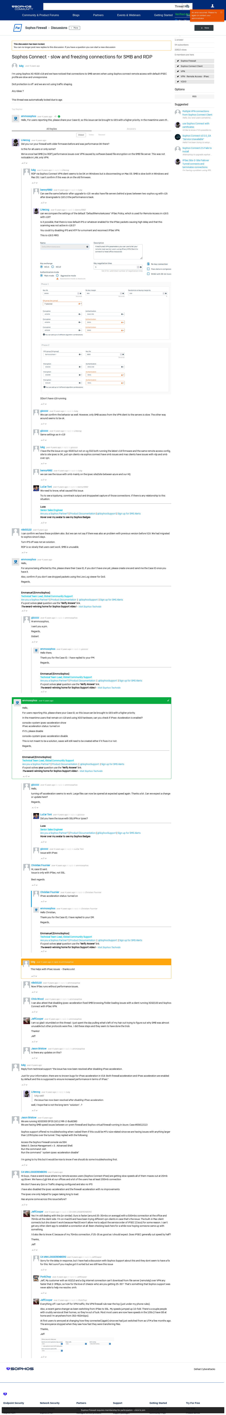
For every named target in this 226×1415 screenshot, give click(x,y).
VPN (183, 71)
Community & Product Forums (40, 15)
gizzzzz (44, 410)
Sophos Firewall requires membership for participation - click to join (113, 1410)
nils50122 (26, 529)
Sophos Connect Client (192, 66)
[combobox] (112, 6)
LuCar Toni (46, 486)
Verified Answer (185, 14)
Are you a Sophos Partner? (54, 513)
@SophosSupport (106, 513)
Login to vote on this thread (179, 19)
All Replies (51, 128)
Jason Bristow (39, 1048)
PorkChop (45, 1276)
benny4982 (46, 189)
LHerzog (26, 140)
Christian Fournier (41, 865)
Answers (131, 128)
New (206, 28)
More (76, 28)
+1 (168, 700)
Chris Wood (37, 998)
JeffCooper (37, 1018)
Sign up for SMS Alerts (129, 513)
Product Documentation (83, 513)
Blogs (76, 15)
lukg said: (39, 1095)
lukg (21, 66)
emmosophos (29, 116)
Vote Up (22, 163)
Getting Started (163, 15)
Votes (91, 134)
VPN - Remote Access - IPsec (195, 76)
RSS (194, 96)
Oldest (81, 135)
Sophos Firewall (188, 61)
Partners (98, 15)
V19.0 (183, 81)
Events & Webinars (128, 15)
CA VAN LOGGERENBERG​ (34, 1172)
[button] (187, 6)
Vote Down (26, 163)
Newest (101, 134)
